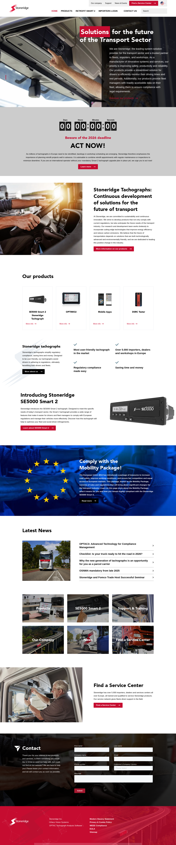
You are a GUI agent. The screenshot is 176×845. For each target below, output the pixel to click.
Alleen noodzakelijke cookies (126, 836)
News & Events (121, 3)
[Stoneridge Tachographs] (19, 7)
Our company (96, 3)
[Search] (164, 11)
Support (108, 3)
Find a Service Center (141, 3)
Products (66, 11)
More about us (31, 371)
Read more (87, 501)
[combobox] (154, 11)
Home (55, 11)
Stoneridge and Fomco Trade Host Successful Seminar (112, 577)
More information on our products (111, 249)
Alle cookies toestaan (126, 827)
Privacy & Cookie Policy (63, 838)
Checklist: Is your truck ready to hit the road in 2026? (110, 554)
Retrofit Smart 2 (85, 11)
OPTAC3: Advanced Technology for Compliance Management (107, 546)
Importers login (108, 11)
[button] (162, 3)
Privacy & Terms (94, 838)
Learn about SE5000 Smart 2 (36, 428)
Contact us (130, 11)
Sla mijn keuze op (126, 831)
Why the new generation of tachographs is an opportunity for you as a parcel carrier (113, 562)
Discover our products (121, 98)
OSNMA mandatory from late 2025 (99, 570)
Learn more (86, 167)
